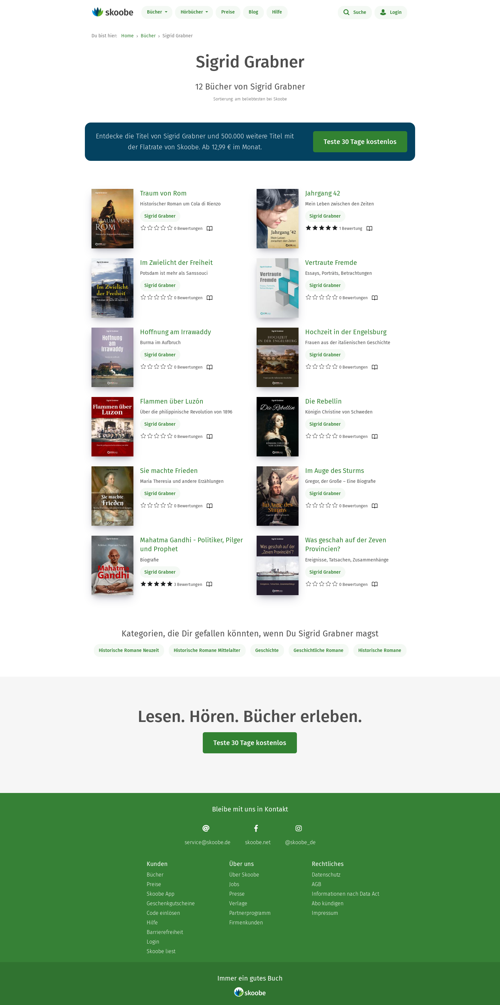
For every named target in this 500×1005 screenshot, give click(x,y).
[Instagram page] (300, 834)
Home (127, 36)
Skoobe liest (161, 951)
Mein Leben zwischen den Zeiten (339, 204)
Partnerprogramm (250, 913)
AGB (316, 884)
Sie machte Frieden (169, 471)
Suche (354, 12)
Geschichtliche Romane (318, 650)
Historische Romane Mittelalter (207, 650)
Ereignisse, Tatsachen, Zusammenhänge (347, 560)
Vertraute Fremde (331, 263)
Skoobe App (160, 894)
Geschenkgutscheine (171, 903)
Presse (237, 894)
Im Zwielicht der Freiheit (176, 263)
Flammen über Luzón (171, 401)
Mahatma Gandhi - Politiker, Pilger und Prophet (191, 544)
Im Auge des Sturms (334, 471)
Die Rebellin (323, 401)
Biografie (149, 560)
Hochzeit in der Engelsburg (345, 332)
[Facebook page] (257, 834)
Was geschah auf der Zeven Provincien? (345, 544)
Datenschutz (326, 875)
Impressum (325, 913)
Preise (228, 12)
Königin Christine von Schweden (339, 412)
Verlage (238, 903)
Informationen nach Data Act (345, 894)
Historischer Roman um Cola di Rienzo (180, 204)
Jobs (234, 884)
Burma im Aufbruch (160, 342)
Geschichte (267, 650)
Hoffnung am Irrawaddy (175, 332)
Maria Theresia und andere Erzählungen (182, 481)
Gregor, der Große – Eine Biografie (340, 481)
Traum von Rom (163, 193)
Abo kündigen (327, 903)
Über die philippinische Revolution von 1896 (186, 412)
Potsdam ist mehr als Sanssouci (174, 273)
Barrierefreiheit (165, 932)
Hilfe (277, 12)
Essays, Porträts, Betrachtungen (338, 273)
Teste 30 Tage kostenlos (360, 142)
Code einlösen (163, 913)
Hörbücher (192, 12)
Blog (253, 12)
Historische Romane (379, 650)
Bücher (155, 12)
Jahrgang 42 (322, 193)
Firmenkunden (246, 922)
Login (391, 12)
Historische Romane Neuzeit (129, 650)
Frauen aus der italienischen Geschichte (347, 342)
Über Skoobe (244, 875)
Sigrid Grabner (160, 216)
